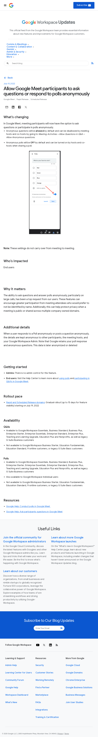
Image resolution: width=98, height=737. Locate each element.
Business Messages (75, 695)
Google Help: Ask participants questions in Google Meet (34, 511)
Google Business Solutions (79, 687)
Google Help (11, 687)
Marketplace (41, 695)
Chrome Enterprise (75, 680)
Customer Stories (44, 672)
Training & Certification (47, 717)
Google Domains (74, 672)
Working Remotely (44, 680)
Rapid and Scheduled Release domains (25, 402)
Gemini (11, 49)
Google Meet (9, 99)
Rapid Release (23, 99)
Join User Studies (74, 702)
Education (13, 54)
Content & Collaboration (20, 47)
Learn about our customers (20, 571)
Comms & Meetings (18, 44)
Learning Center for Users (18, 672)
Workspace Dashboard (16, 695)
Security (39, 665)
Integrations (41, 709)
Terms (66, 734)
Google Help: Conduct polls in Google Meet (28, 506)
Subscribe (84, 5)
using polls (64, 378)
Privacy (60, 734)
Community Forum (14, 680)
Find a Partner (42, 687)
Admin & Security (16, 52)
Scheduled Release (39, 99)
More (10, 57)
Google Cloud (73, 665)
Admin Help (11, 665)
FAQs (38, 702)
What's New (11, 702)
